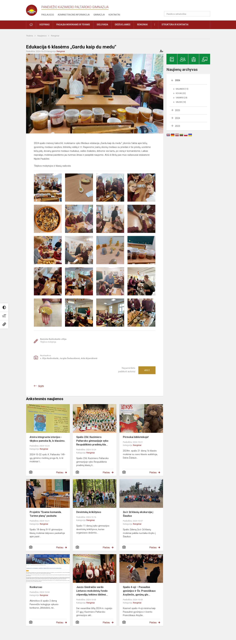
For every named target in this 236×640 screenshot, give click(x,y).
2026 (177, 80)
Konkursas (36, 587)
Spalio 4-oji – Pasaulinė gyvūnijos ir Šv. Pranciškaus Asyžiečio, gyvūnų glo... (139, 591)
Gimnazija (99, 14)
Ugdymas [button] (44, 24)
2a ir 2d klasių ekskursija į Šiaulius (138, 514)
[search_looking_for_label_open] (207, 14)
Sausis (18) (181, 102)
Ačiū (147, 370)
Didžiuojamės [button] (122, 24)
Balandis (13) (182, 89)
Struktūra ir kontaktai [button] (175, 24)
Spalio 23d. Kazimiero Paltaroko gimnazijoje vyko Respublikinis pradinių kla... (92, 441)
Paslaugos (47, 14)
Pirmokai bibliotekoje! (136, 437)
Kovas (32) (181, 93)
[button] (189, 6)
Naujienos (42, 36)
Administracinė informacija (74, 14)
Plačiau (59, 472)
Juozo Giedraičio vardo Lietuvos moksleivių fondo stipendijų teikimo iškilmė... (92, 591)
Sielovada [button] (102, 24)
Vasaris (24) (181, 98)
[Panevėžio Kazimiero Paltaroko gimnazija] (33, 9)
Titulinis (29, 36)
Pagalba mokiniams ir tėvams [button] (73, 24)
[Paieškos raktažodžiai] (187, 13)
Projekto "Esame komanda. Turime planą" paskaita (46, 514)
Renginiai (55, 36)
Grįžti (41, 386)
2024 (177, 118)
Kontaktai (114, 14)
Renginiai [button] (142, 24)
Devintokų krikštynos (88, 512)
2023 (177, 126)
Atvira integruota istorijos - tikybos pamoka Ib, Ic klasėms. (47, 439)
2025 (177, 110)
